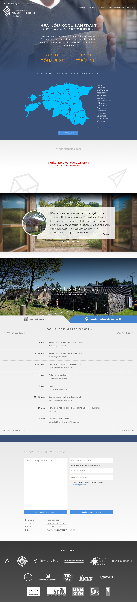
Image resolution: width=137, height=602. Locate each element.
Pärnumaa (102, 105)
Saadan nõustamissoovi (91, 512)
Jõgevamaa (102, 93)
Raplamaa (101, 108)
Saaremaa (101, 111)
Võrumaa (101, 121)
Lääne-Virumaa (104, 100)
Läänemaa (101, 98)
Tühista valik (108, 127)
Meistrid (92, 8)
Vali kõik (100, 127)
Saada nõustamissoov (68, 133)
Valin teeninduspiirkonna (45, 512)
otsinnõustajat (52, 57)
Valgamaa (101, 116)
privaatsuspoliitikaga (79, 485)
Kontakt (129, 8)
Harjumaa (101, 85)
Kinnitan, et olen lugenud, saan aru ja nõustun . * (86, 484)
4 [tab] (78, 242)
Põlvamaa (101, 103)
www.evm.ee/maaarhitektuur (60, 530)
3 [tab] (73, 242)
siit (100, 465)
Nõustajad (83, 8)
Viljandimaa (102, 118)
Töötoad (101, 8)
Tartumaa (101, 113)
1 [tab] (63, 242)
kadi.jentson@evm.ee (57, 523)
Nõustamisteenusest (115, 8)
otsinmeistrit (85, 57)
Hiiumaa (101, 88)
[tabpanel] (68, 223)
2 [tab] (68, 242)
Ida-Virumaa (102, 90)
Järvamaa (101, 95)
